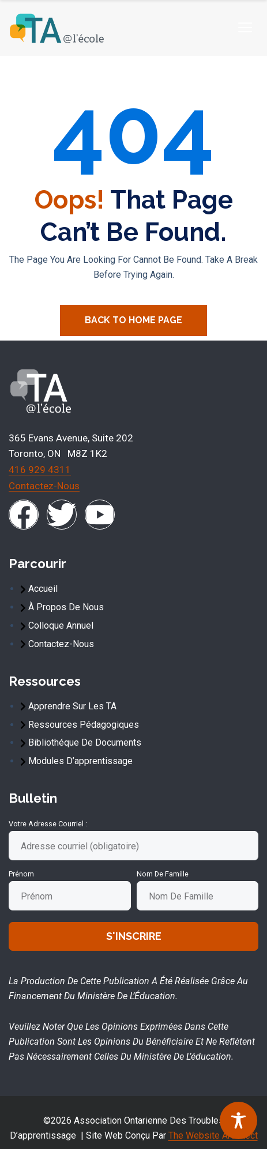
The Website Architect (213, 1135)
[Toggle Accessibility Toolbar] (238, 1120)
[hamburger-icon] (244, 28)
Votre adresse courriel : (48, 823)
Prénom (21, 874)
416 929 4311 (40, 469)
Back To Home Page (133, 320)
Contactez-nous (44, 486)
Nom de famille (163, 874)
